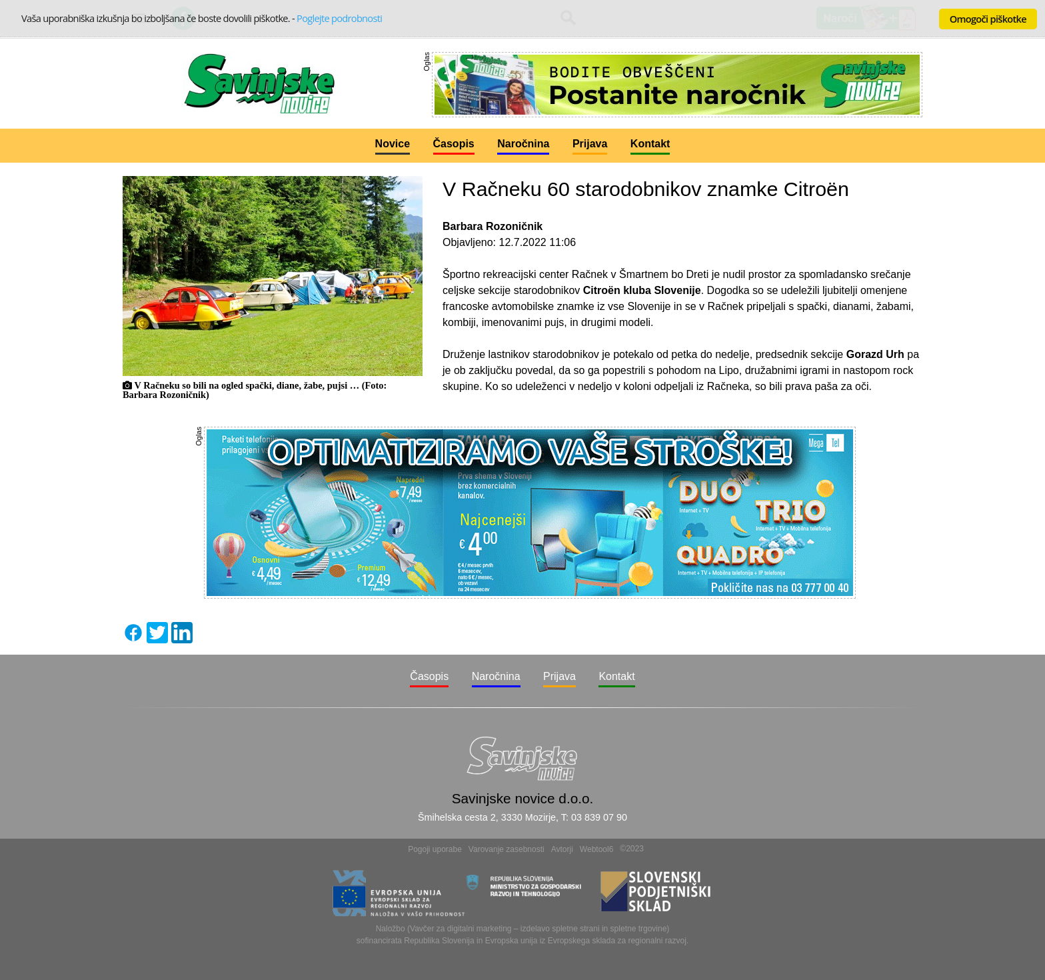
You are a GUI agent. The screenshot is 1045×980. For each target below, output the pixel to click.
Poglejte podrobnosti (339, 18)
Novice (392, 143)
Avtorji (562, 849)
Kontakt (650, 143)
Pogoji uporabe (435, 849)
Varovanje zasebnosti (506, 849)
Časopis (454, 143)
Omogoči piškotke (988, 18)
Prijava (589, 143)
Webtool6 (596, 849)
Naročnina (523, 143)
